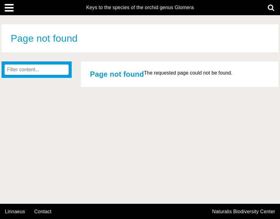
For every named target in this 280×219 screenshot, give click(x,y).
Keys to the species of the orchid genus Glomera (140, 7)
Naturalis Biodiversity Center (243, 211)
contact (42, 211)
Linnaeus (15, 211)
